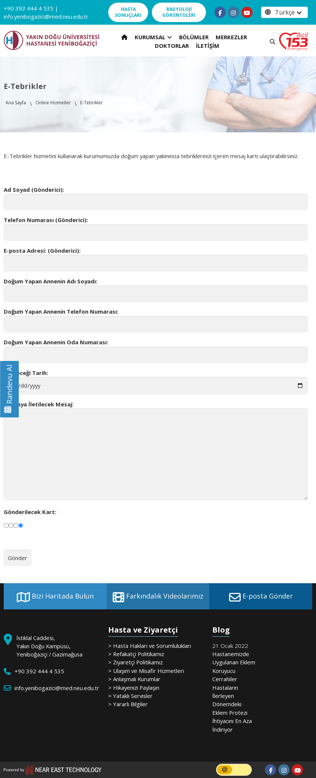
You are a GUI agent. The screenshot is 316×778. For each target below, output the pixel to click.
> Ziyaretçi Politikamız (135, 662)
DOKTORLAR (172, 45)
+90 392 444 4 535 (28, 8)
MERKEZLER (231, 37)
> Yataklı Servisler (130, 695)
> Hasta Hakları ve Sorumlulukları (149, 645)
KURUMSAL (153, 37)
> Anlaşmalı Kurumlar (134, 679)
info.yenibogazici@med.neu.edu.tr (46, 16)
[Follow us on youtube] (247, 12)
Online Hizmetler (53, 102)
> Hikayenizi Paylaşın (133, 687)
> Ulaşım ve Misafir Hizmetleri (146, 670)
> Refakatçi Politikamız (136, 654)
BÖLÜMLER (194, 37)
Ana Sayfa (16, 102)
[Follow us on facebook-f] (220, 12)
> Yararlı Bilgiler (128, 704)
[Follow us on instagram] (233, 12)
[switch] (234, 770)
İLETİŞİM (207, 45)
